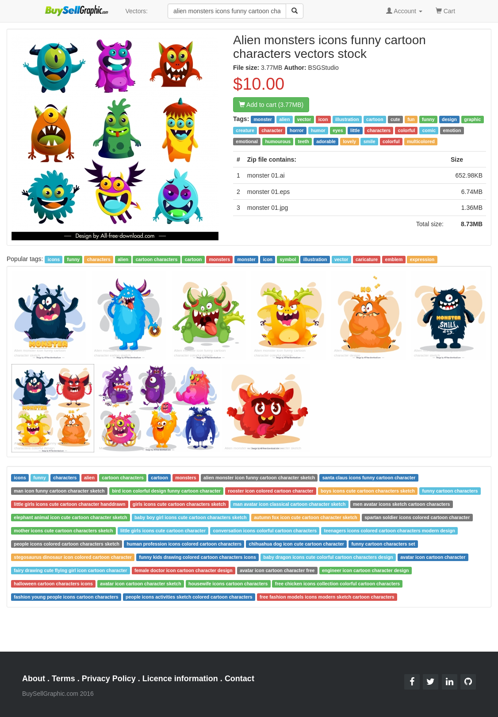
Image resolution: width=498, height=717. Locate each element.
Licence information (180, 678)
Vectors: (136, 11)
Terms (63, 678)
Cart (445, 10)
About (33, 678)
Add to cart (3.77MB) (271, 104)
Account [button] (404, 11)
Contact (239, 678)
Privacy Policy (109, 678)
